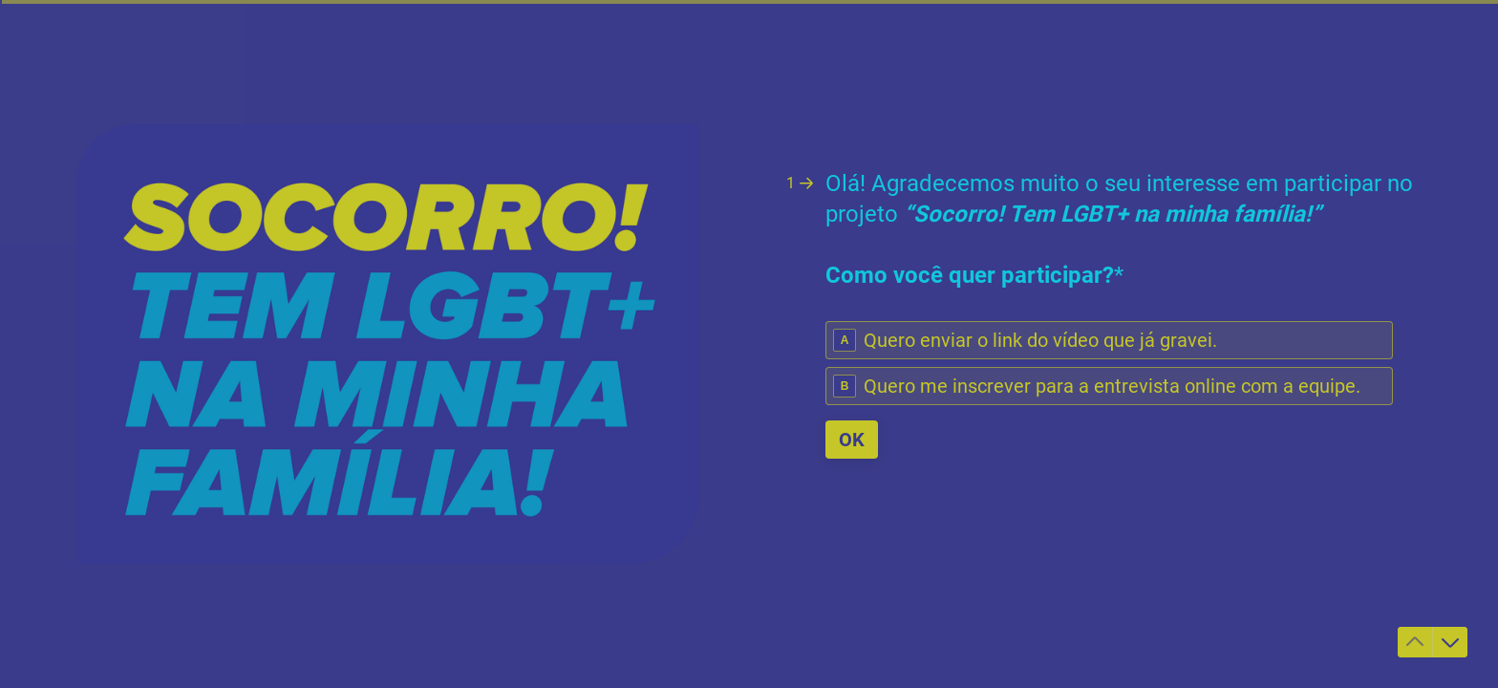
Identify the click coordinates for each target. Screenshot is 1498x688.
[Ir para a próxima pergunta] (1450, 642)
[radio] (1109, 340)
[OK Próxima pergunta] (851, 439)
